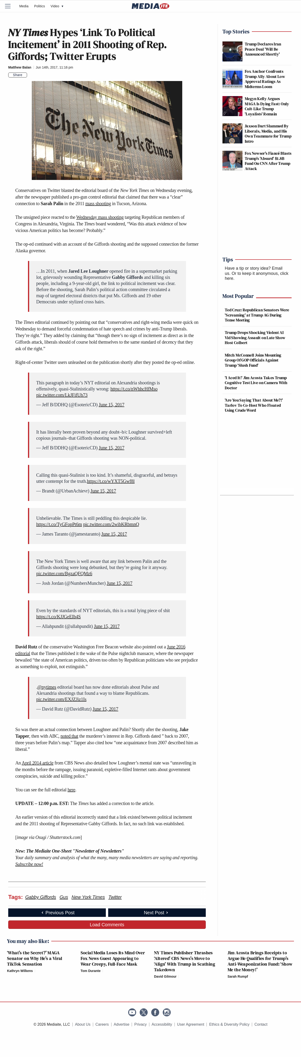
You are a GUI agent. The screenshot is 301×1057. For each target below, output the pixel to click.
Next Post (156, 912)
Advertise (122, 1024)
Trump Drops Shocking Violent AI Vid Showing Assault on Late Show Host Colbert (255, 337)
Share (17, 75)
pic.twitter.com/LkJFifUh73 (61, 395)
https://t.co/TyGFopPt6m (59, 524)
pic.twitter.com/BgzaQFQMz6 (64, 573)
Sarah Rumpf (238, 976)
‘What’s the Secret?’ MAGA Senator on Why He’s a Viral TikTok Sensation (34, 958)
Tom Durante (91, 971)
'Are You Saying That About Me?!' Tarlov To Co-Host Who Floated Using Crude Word (254, 405)
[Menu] (10, 6)
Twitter (115, 897)
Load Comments (107, 924)
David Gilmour (165, 976)
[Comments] (29, 75)
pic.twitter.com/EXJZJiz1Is (61, 699)
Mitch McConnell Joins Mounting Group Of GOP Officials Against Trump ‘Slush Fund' (253, 360)
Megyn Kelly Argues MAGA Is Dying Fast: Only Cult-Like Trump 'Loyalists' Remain (267, 106)
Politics (39, 6)
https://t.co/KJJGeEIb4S (58, 616)
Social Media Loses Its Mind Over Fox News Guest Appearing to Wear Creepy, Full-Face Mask (113, 958)
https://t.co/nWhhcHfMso (133, 388)
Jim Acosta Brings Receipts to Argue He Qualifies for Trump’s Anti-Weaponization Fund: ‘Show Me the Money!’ (260, 961)
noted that (69, 736)
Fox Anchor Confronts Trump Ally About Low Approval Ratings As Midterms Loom (265, 78)
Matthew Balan (19, 67)
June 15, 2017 (111, 404)
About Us (83, 1024)
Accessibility (162, 1024)
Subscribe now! (29, 864)
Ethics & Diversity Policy (229, 1024)
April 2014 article (37, 762)
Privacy (140, 1024)
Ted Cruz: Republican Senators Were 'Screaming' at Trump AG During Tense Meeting (257, 315)
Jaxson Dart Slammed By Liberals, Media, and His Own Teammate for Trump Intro (268, 133)
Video (57, 6)
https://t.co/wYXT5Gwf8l (111, 481)
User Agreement (190, 1024)
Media (23, 6)
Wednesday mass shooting (99, 217)
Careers (102, 1024)
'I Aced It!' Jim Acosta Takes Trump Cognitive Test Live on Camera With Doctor (256, 383)
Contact (260, 1024)
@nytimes (46, 687)
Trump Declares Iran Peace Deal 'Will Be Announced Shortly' (263, 49)
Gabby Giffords (40, 897)
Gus (63, 897)
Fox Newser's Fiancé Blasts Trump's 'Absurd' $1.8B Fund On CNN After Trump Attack (268, 160)
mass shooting (98, 203)
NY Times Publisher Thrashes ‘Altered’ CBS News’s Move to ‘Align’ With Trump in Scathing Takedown (184, 961)
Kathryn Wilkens (20, 971)
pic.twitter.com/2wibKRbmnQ (111, 524)
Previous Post (57, 912)
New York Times (88, 897)
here (71, 789)
